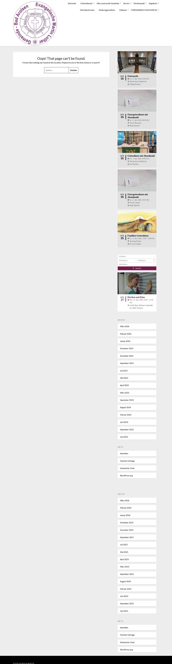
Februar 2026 (125, 320)
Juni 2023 (124, 408)
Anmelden (124, 440)
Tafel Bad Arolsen (87, 10)
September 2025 (127, 349)
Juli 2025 (124, 357)
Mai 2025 (124, 364)
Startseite (72, 3)
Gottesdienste (86, 3)
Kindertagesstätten (107, 10)
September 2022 (127, 416)
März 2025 (124, 379)
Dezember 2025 (126, 335)
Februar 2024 (125, 401)
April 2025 (124, 371)
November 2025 (126, 342)
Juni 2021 (124, 423)
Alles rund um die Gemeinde (108, 3)
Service (126, 3)
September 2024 (127, 386)
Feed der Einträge (127, 447)
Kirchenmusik (139, 3)
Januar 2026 (125, 327)
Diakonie (123, 10)
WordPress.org (126, 462)
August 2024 (125, 393)
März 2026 (124, 312)
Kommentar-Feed (127, 454)
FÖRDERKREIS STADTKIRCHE (144, 10)
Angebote (153, 3)
